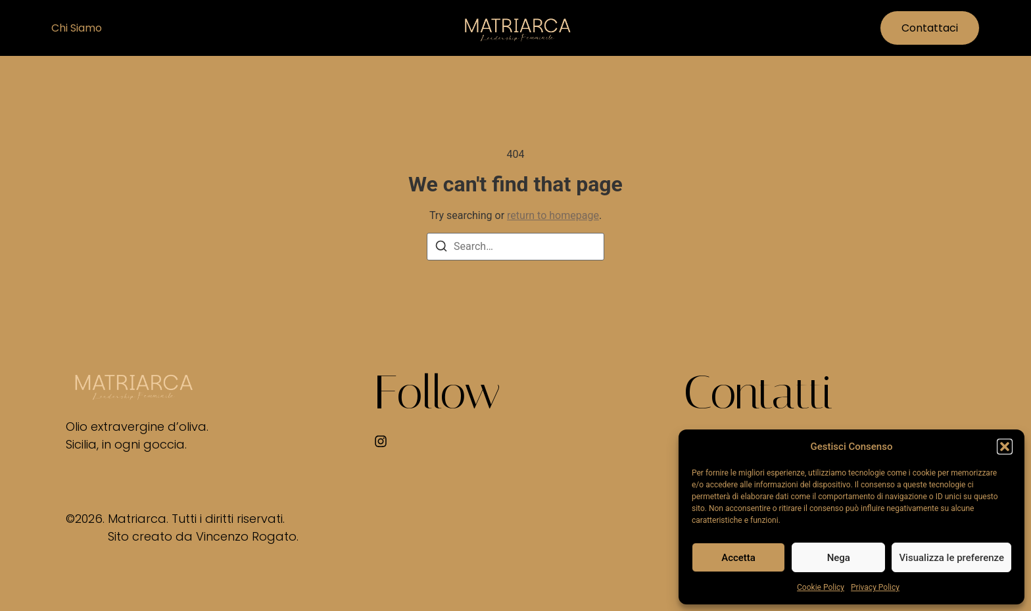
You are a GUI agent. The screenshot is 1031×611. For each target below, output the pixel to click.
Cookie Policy (820, 587)
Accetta (738, 558)
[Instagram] (380, 441)
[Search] (441, 248)
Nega (838, 558)
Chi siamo (76, 28)
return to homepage (553, 215)
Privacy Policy (875, 587)
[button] (1004, 446)
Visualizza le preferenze (951, 558)
